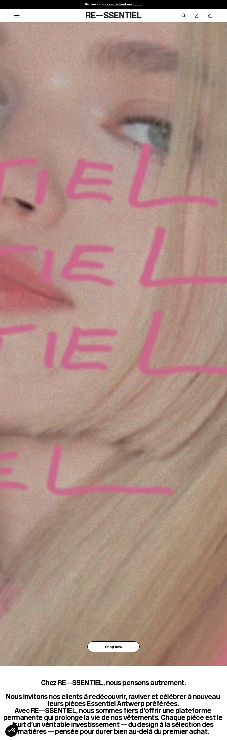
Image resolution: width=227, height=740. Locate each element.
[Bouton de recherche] (183, 15)
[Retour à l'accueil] (113, 15)
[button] (11, 730)
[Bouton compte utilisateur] (196, 15)
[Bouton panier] (210, 15)
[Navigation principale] (16, 15)
